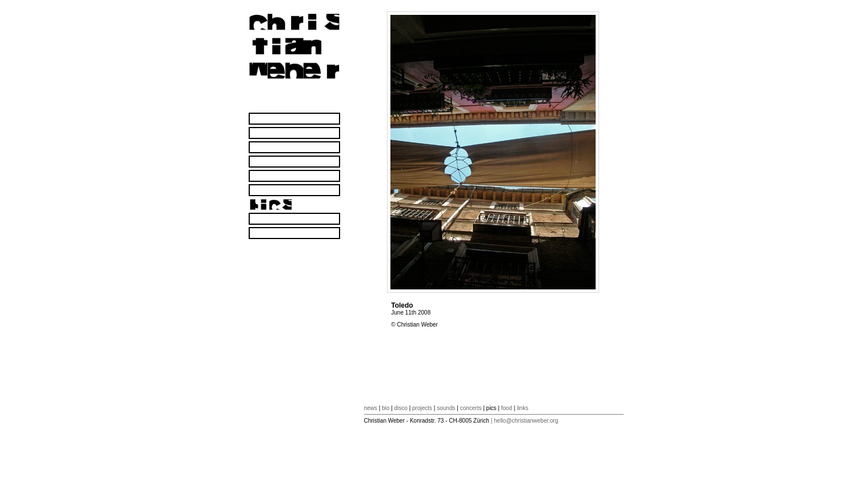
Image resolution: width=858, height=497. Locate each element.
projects (422, 408)
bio (385, 408)
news (370, 408)
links (522, 408)
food (506, 408)
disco (401, 408)
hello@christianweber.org (526, 421)
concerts (471, 408)
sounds (446, 408)
